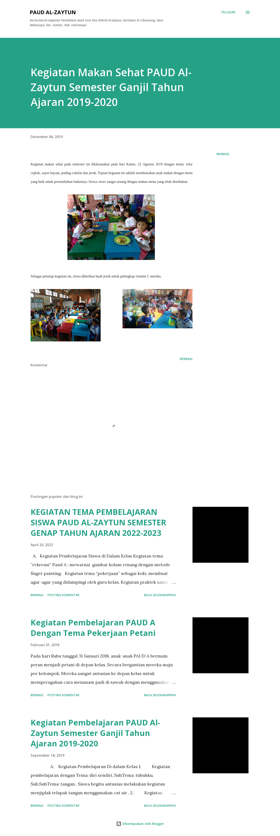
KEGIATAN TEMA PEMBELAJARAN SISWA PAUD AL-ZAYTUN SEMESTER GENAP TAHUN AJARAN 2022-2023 (98, 522)
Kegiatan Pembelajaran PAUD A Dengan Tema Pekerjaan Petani (93, 627)
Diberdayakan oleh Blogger (140, 824)
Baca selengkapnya (160, 595)
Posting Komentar (63, 595)
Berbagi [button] (223, 154)
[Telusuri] (228, 12)
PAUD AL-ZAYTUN (53, 12)
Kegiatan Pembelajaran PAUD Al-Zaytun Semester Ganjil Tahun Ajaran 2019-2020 (95, 733)
